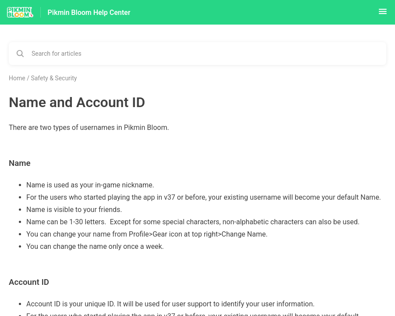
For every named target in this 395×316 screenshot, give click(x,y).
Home (17, 78)
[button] (382, 14)
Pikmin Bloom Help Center (89, 12)
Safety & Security (54, 78)
